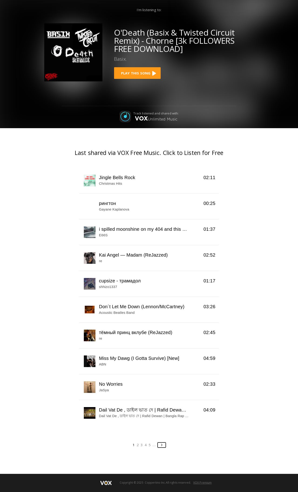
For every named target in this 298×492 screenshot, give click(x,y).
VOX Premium (202, 483)
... (154, 444)
